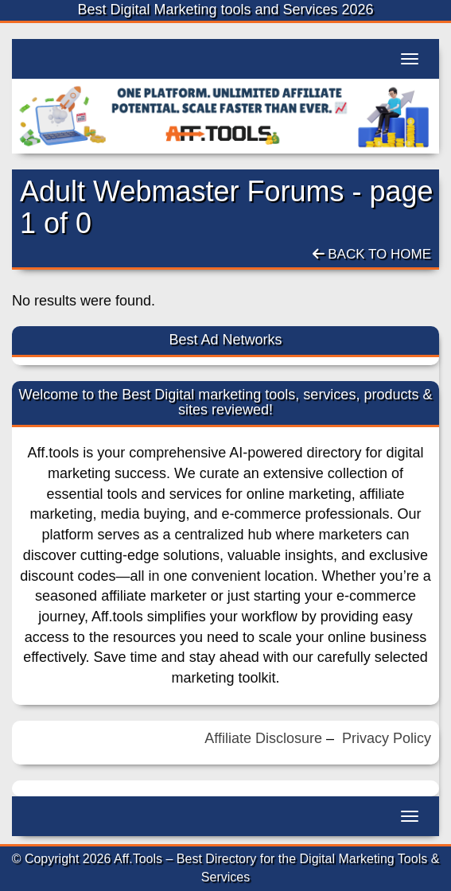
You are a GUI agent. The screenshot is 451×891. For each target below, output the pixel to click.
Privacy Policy (386, 738)
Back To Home (372, 254)
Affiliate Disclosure (263, 738)
